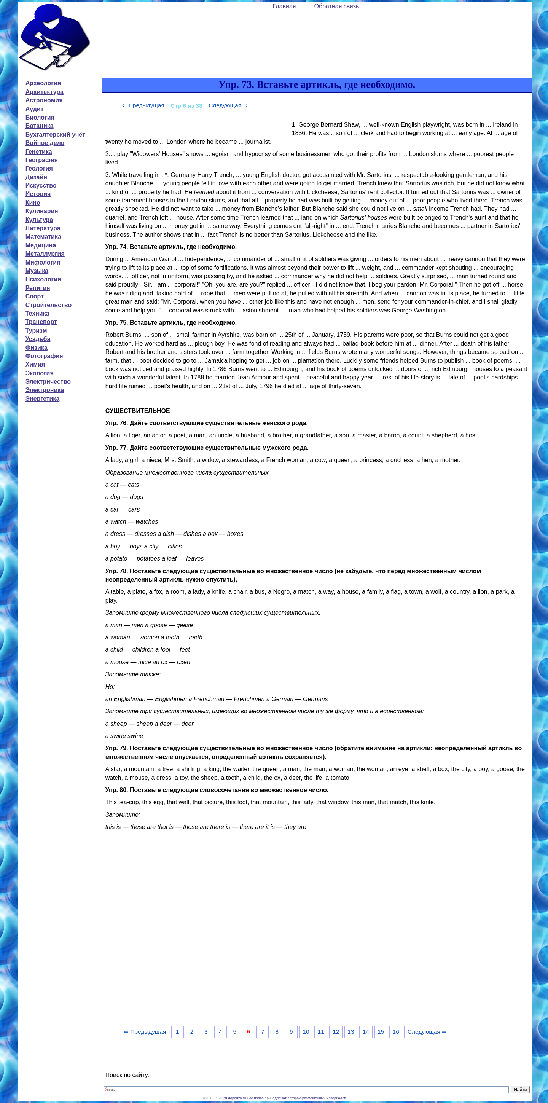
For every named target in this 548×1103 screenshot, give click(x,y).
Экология (39, 373)
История (38, 194)
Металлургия (45, 253)
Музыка (37, 271)
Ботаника (39, 126)
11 (321, 1031)
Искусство (41, 185)
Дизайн (36, 177)
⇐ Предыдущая (143, 105)
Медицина (40, 245)
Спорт (34, 296)
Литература (43, 228)
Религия (37, 288)
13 (350, 1031)
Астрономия (44, 100)
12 (336, 1031)
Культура (39, 220)
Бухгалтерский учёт (55, 134)
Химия (35, 364)
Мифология (43, 262)
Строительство (48, 305)
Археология (43, 83)
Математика (43, 236)
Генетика (38, 151)
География (41, 160)
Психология (43, 279)
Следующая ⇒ (228, 105)
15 (381, 1031)
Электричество (48, 381)
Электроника (44, 390)
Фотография (44, 356)
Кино (32, 202)
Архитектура (44, 92)
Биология (39, 117)
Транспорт (41, 322)
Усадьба (38, 339)
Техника (37, 313)
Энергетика (42, 398)
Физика (36, 347)
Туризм (36, 330)
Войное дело (45, 143)
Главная (284, 6)
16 (396, 1031)
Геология (39, 168)
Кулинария (41, 211)
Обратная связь (336, 6)
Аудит (34, 109)
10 (306, 1031)
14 (366, 1031)
